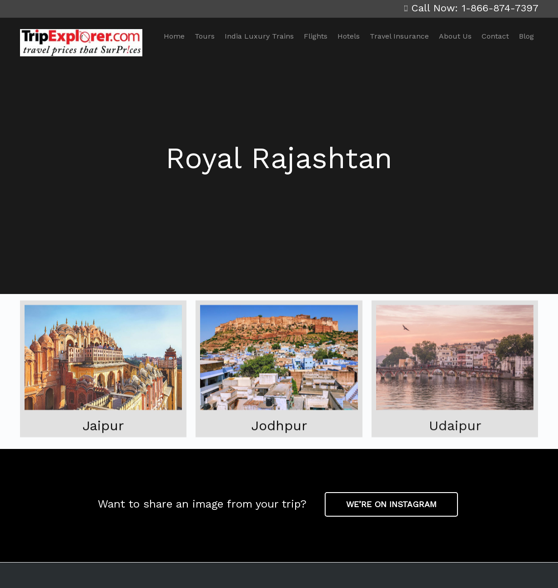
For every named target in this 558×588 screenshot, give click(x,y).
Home (174, 36)
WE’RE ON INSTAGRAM (391, 504)
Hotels (348, 36)
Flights (315, 36)
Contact (495, 36)
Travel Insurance (399, 36)
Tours (205, 36)
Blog (526, 36)
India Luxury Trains (259, 36)
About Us (455, 36)
